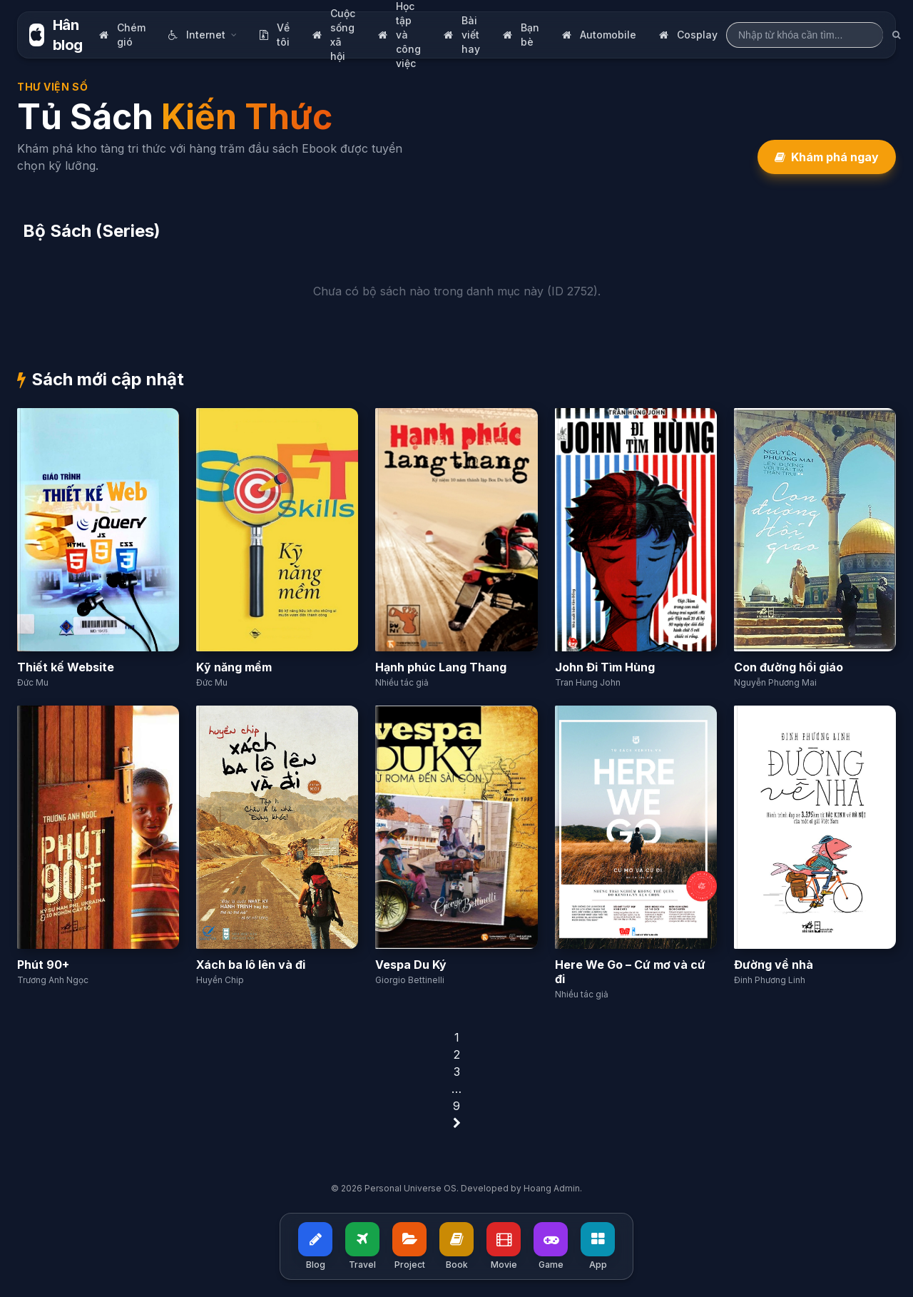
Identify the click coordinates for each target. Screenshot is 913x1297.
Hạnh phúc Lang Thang (440, 667)
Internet (202, 35)
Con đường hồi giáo (788, 667)
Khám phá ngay (827, 157)
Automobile (599, 35)
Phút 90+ (43, 964)
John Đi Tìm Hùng (605, 667)
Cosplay (688, 35)
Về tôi (275, 34)
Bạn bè (521, 34)
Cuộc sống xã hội (333, 34)
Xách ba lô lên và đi (250, 964)
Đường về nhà (773, 964)
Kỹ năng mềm (234, 667)
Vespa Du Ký (411, 964)
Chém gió (122, 34)
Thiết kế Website (65, 667)
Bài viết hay (462, 34)
